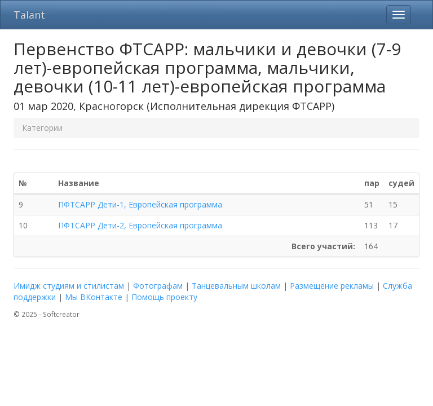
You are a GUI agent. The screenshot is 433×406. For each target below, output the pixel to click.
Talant (29, 14)
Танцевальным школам (236, 285)
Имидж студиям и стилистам (69, 285)
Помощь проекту (164, 297)
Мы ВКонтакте (93, 297)
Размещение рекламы (332, 285)
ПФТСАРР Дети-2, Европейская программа (140, 225)
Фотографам (158, 285)
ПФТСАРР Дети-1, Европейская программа (140, 204)
